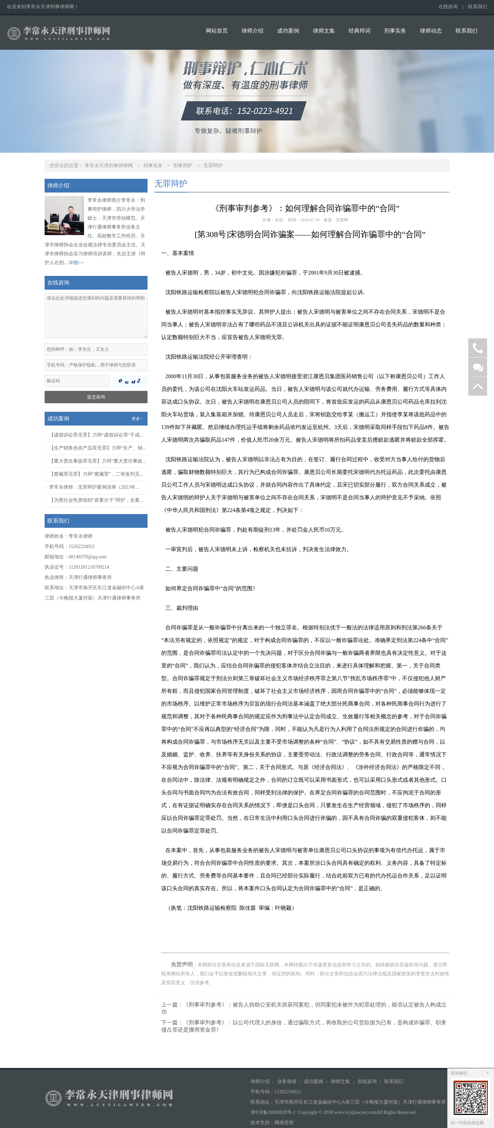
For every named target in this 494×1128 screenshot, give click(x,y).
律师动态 (431, 31)
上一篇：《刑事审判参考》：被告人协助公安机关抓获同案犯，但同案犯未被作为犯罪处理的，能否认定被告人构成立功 (304, 1008)
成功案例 (288, 31)
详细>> (76, 262)
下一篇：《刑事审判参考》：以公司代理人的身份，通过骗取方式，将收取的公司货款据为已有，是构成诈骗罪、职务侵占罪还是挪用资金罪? (304, 1026)
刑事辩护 (182, 165)
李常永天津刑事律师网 (109, 165)
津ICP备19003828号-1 (272, 1112)
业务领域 (286, 1081)
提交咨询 (96, 396)
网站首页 (217, 31)
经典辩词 (359, 31)
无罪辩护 (213, 165)
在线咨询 (448, 6)
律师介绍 (252, 31)
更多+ (137, 418)
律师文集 (324, 31)
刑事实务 (395, 31)
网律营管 (284, 1122)
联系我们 (477, 6)
